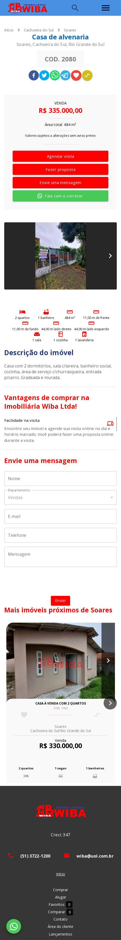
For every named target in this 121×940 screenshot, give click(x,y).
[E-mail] (60, 516)
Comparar (60, 912)
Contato (60, 919)
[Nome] (60, 478)
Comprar (60, 889)
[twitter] (44, 76)
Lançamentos (60, 934)
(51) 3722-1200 (35, 856)
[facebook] (33, 76)
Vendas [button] (15, 497)
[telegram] (65, 76)
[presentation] (61, 581)
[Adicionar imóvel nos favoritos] (76, 75)
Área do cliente (60, 926)
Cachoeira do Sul (39, 30)
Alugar (60, 897)
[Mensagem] (60, 557)
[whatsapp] (55, 76)
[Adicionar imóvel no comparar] (87, 75)
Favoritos (60, 904)
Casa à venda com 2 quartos (60, 703)
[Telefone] (60, 535)
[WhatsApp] (13, 926)
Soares (70, 30)
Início (8, 30)
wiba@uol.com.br (95, 856)
